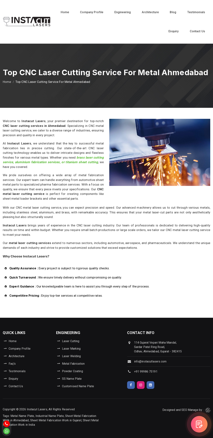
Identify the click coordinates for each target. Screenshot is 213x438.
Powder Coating (72, 371)
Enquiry (173, 31)
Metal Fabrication (73, 363)
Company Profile (91, 12)
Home (65, 12)
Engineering (122, 12)
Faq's (12, 363)
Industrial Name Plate (50, 416)
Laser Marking (71, 348)
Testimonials (196, 12)
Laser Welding (71, 356)
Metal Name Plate (22, 416)
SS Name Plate (72, 378)
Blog (173, 12)
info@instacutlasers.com (150, 361)
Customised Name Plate (78, 386)
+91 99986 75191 (145, 371)
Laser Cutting (70, 341)
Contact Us (197, 31)
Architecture (150, 12)
